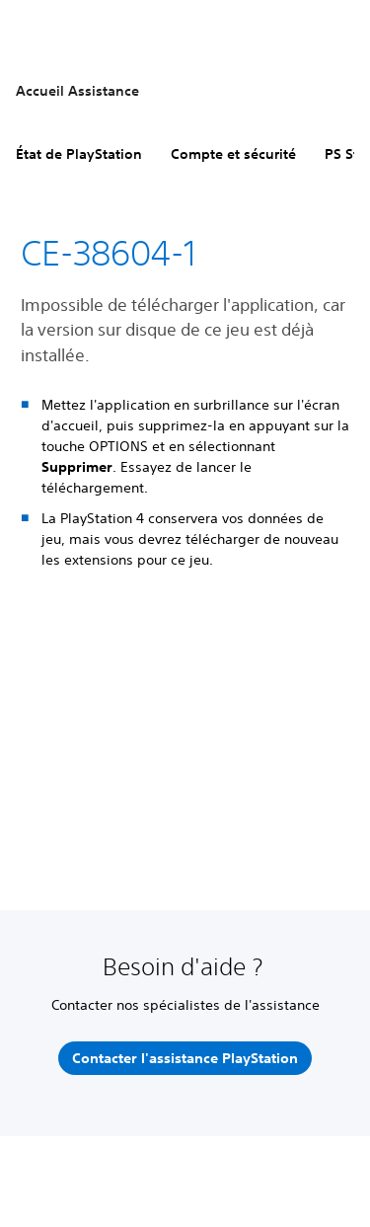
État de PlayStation (79, 154)
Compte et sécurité (233, 154)
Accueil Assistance (77, 91)
